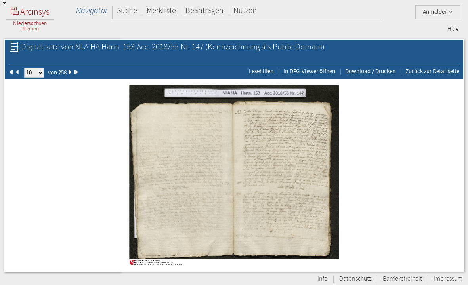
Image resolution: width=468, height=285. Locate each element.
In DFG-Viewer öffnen (309, 71)
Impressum (448, 279)
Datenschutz (355, 279)
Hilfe (452, 29)
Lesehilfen (261, 71)
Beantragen (204, 10)
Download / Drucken (370, 71)
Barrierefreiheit (402, 279)
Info (322, 279)
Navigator (91, 10)
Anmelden (438, 12)
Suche (127, 10)
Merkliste (161, 10)
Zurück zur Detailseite (432, 71)
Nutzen (245, 10)
